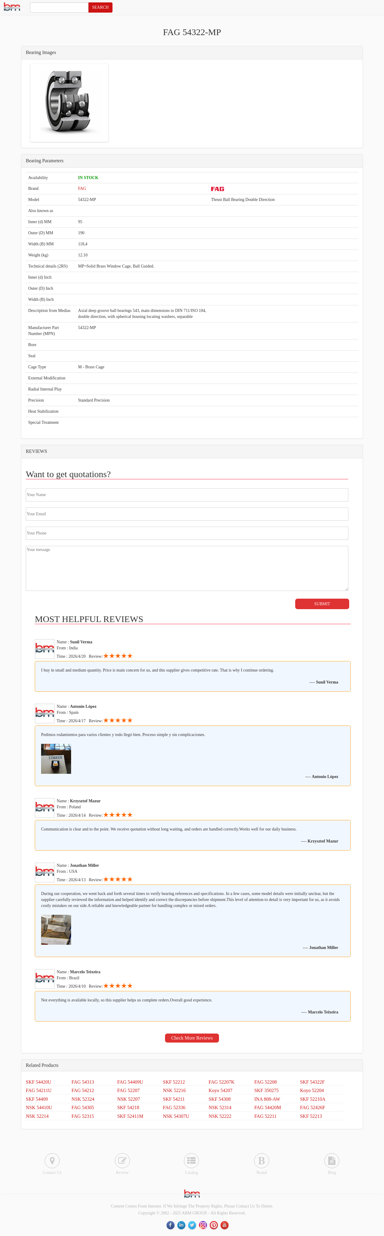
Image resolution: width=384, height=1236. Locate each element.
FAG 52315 (82, 1116)
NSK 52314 (219, 1107)
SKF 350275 (266, 1090)
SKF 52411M (130, 1116)
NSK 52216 (174, 1090)
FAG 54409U (130, 1082)
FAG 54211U (39, 1090)
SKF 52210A (313, 1099)
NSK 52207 (128, 1099)
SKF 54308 (219, 1099)
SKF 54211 (174, 1099)
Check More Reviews (192, 1037)
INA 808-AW (267, 1099)
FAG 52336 (174, 1107)
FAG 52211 (265, 1116)
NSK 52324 (82, 1099)
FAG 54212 (82, 1090)
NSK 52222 (219, 1116)
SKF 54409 (37, 1099)
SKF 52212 (174, 1082)
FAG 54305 (82, 1107)
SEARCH (100, 7)
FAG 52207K (221, 1082)
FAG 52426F (312, 1107)
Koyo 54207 (220, 1090)
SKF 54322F (312, 1082)
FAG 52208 (265, 1082)
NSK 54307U (176, 1116)
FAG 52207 (128, 1090)
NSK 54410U (39, 1107)
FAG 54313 (82, 1082)
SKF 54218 (128, 1107)
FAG (82, 188)
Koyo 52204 (312, 1090)
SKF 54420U (38, 1082)
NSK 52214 (37, 1116)
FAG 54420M (267, 1107)
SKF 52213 (311, 1116)
